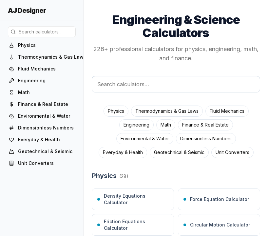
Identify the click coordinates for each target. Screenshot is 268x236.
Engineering (136, 125)
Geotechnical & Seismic (179, 152)
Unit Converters (232, 152)
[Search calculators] (176, 84)
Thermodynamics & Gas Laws (167, 111)
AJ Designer (27, 10)
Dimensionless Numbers (206, 138)
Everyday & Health (123, 152)
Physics (116, 111)
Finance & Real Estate (205, 125)
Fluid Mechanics (227, 111)
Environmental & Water (145, 138)
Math (166, 125)
